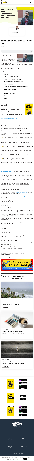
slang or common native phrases (20, 196)
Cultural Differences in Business (16, 40)
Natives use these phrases (7, 171)
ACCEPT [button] (24, 459)
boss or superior (20, 246)
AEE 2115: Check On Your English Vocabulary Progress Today (14, 363)
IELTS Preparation (23, 448)
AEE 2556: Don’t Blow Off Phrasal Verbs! (10, 304)
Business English (5, 40)
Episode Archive (10, 437)
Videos (23, 438)
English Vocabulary (5, 301)
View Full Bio (13, 34)
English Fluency (25, 40)
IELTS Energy (23, 435)
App (11, 447)
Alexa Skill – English (11, 446)
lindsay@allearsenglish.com (17, 431)
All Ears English (10, 435)
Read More (5, 307)
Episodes (23, 437)
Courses (23, 447)
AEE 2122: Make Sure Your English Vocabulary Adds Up (13, 333)
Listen (11, 443)
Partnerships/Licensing (23, 446)
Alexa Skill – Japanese (11, 445)
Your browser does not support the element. (17, 51)
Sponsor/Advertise (23, 445)
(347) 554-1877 (17, 433)
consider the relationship (21, 192)
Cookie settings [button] (19, 459)
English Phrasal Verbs (15, 275)
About (23, 443)
